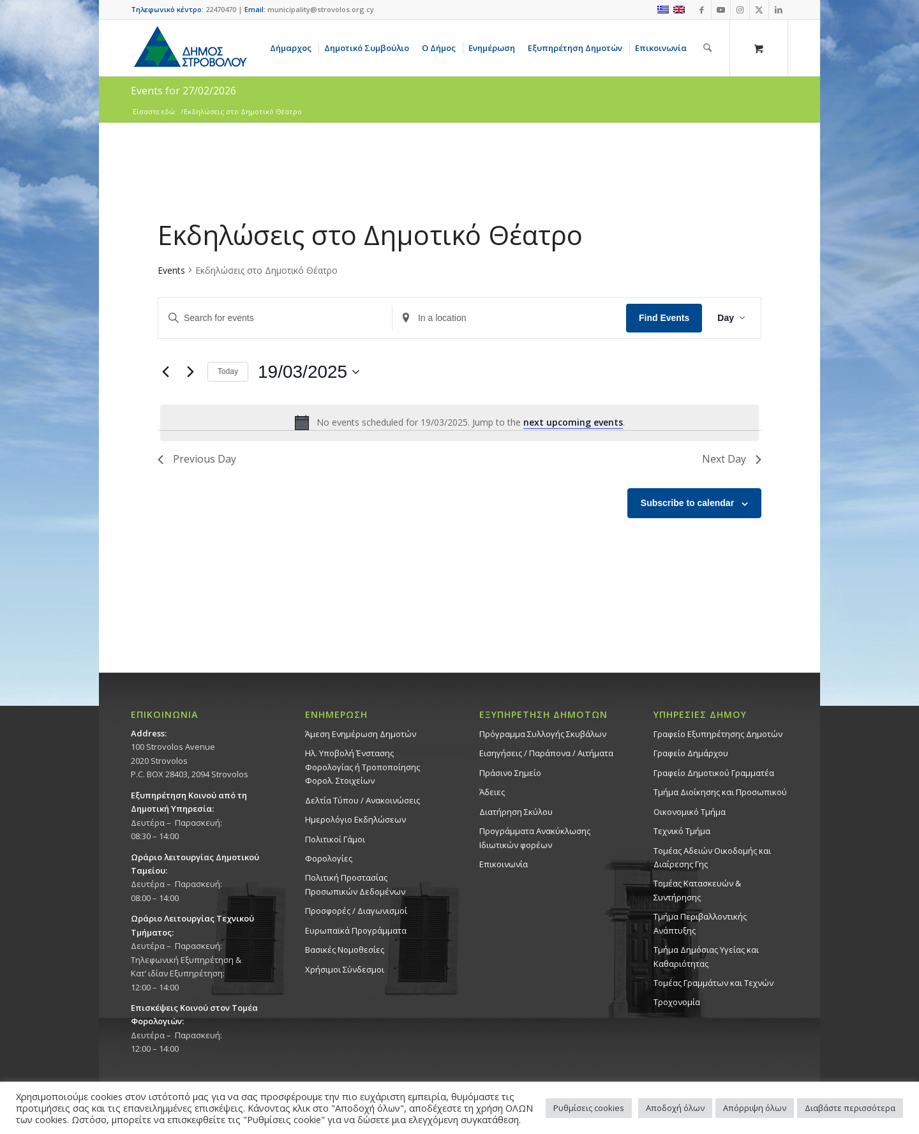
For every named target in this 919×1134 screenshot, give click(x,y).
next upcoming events (573, 422)
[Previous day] (165, 372)
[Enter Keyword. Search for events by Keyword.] (275, 318)
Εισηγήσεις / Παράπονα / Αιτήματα (546, 753)
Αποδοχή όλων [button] (675, 1108)
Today (228, 371)
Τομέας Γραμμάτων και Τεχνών (713, 983)
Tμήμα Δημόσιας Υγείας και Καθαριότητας (706, 956)
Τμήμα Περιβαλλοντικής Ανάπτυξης (700, 923)
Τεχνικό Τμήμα (682, 831)
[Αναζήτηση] (707, 48)
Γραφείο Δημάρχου (691, 753)
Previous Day (197, 459)
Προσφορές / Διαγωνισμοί (356, 910)
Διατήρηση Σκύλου (516, 811)
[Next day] (190, 372)
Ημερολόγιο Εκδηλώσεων (355, 819)
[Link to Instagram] (740, 9)
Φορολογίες (328, 858)
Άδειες (492, 792)
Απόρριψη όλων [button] (754, 1108)
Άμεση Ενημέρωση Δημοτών (360, 734)
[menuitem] (293, 48)
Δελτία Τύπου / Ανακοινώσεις (362, 800)
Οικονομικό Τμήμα (690, 811)
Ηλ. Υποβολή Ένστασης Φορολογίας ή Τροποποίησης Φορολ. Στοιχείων (362, 766)
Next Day (731, 459)
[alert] (459, 422)
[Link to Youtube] (721, 9)
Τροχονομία (677, 1002)
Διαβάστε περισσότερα (850, 1108)
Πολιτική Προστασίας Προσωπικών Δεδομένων (355, 884)
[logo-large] (189, 48)
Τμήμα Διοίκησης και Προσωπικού (720, 792)
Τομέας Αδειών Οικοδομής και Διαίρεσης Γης (712, 857)
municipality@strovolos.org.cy (320, 9)
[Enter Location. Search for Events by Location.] (509, 318)
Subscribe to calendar (687, 503)
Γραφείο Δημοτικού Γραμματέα (714, 773)
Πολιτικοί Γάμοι (335, 839)
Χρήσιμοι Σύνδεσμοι (344, 969)
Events (171, 270)
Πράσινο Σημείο (510, 773)
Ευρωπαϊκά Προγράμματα (356, 930)
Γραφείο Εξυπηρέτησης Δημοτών (718, 734)
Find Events (664, 318)
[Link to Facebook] (701, 9)
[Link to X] (759, 9)
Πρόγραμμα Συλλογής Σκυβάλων (542, 734)
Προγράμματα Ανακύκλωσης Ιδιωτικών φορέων (534, 837)
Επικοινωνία (503, 864)
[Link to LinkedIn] (778, 9)
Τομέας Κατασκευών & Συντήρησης (697, 889)
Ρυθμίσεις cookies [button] (588, 1108)
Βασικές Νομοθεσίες (344, 949)
